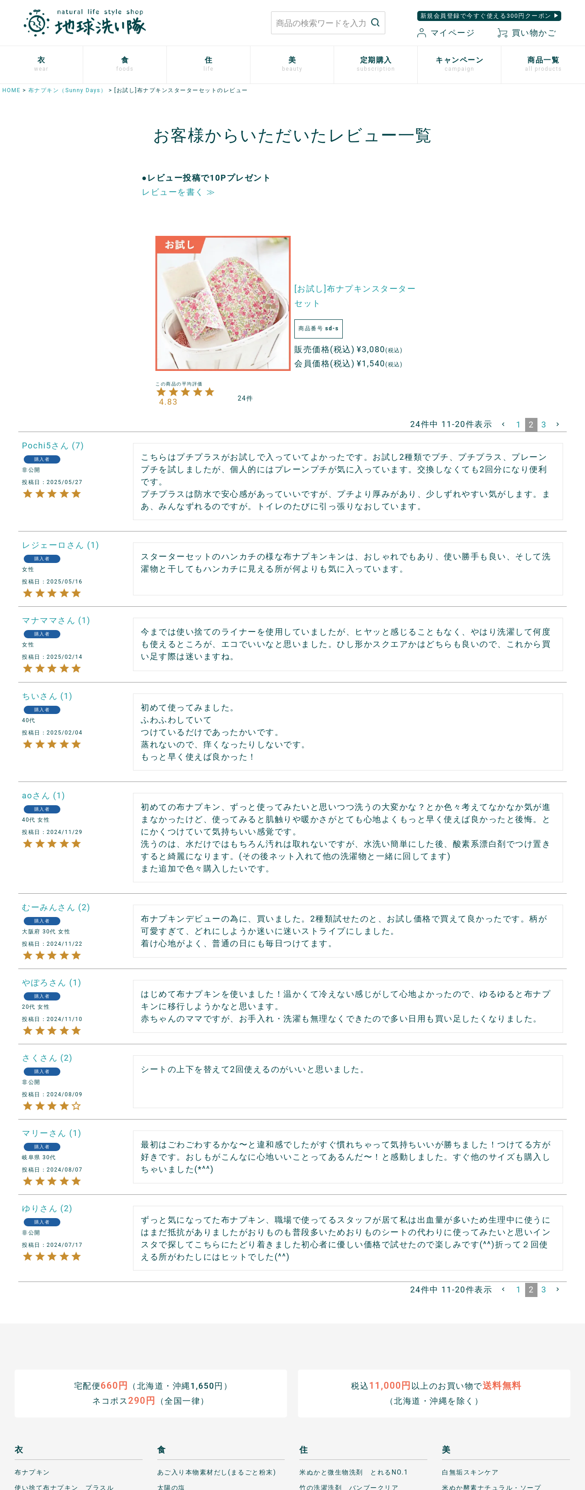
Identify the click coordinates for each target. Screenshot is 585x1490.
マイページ (446, 32)
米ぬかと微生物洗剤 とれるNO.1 (353, 1471)
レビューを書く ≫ (179, 192)
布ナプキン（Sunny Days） (67, 90)
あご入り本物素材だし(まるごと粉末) (217, 1471)
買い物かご (527, 32)
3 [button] (544, 424)
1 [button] (518, 424)
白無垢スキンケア (470, 1471)
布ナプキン (32, 1471)
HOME (11, 90)
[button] (504, 424)
